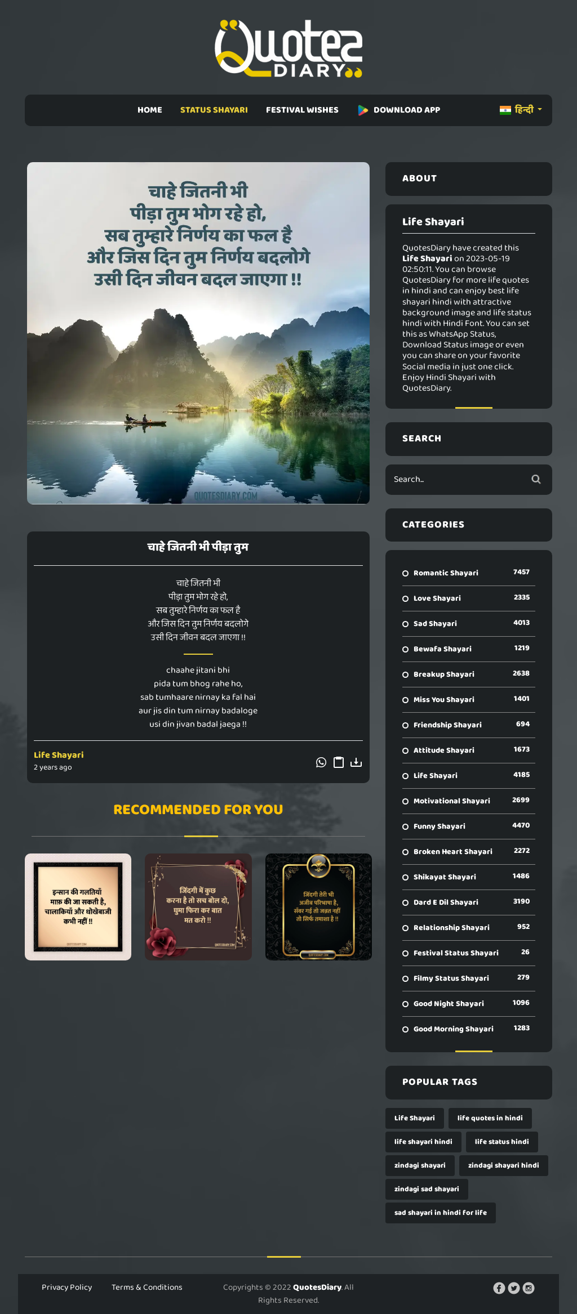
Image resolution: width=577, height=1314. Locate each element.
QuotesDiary (317, 1287)
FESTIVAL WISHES (302, 110)
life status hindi (502, 1142)
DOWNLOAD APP (398, 110)
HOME (149, 110)
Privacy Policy (67, 1287)
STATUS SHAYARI (214, 110)
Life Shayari (59, 755)
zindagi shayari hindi (503, 1166)
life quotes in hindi (490, 1118)
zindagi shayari (420, 1166)
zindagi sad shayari (426, 1189)
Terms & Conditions (147, 1287)
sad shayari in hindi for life (440, 1213)
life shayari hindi (423, 1142)
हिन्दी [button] (517, 110)
